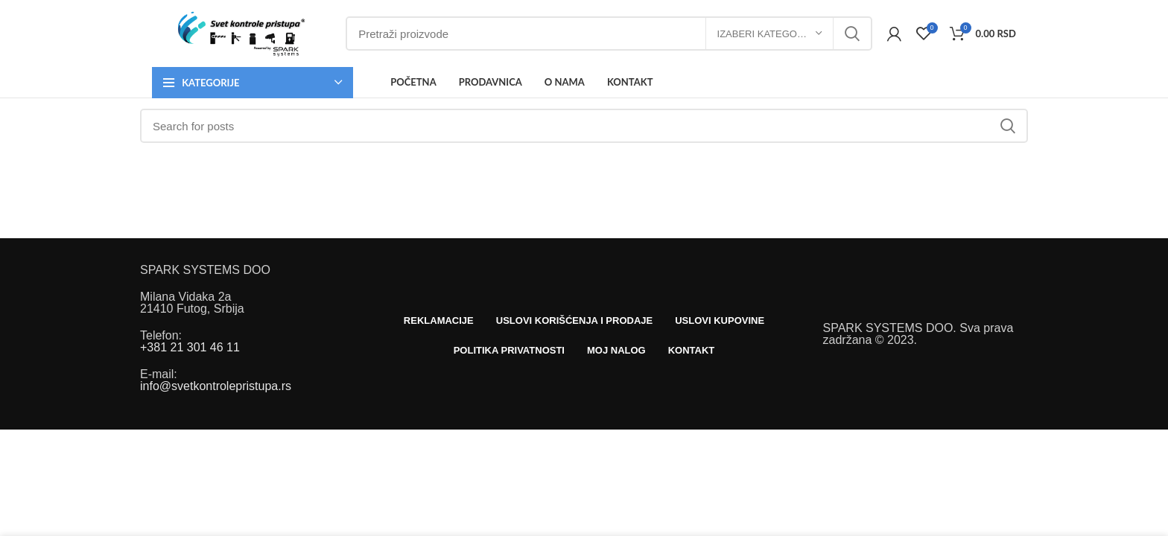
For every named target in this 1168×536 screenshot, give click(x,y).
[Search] (609, 33)
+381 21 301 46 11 (190, 347)
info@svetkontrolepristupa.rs (215, 386)
